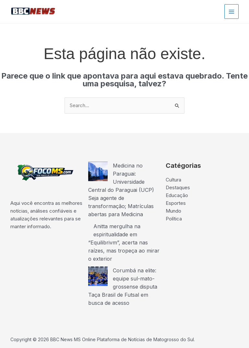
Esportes (176, 203)
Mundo (173, 211)
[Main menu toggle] (231, 11)
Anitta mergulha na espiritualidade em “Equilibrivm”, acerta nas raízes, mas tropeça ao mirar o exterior (124, 239)
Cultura (173, 180)
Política (174, 219)
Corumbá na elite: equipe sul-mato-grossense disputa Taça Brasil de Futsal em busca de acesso (122, 282)
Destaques (178, 187)
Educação (177, 195)
